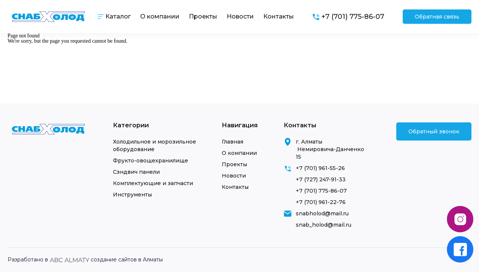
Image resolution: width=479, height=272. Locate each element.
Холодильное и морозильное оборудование (154, 145)
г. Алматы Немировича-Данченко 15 (330, 149)
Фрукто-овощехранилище (150, 160)
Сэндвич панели (136, 171)
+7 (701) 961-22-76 (321, 202)
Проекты (203, 16)
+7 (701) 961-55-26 (320, 168)
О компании (159, 16)
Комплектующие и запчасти (153, 183)
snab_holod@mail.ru (323, 224)
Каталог (118, 16)
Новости (240, 16)
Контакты (278, 16)
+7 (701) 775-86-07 (321, 190)
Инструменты (132, 194)
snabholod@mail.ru (322, 213)
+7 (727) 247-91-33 (321, 179)
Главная (232, 141)
